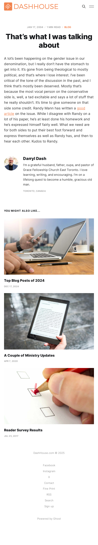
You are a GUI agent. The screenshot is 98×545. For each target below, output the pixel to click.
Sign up (49, 506)
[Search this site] (84, 6)
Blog (67, 27)
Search (49, 500)
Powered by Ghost (49, 518)
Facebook (49, 465)
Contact (49, 483)
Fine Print (49, 488)
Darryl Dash (34, 158)
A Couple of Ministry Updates (29, 355)
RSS (49, 494)
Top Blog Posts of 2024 (24, 280)
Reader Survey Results (23, 430)
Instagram (49, 471)
